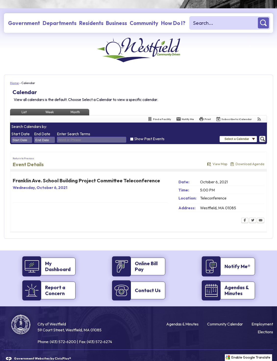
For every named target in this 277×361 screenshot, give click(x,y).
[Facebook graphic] (250, 349)
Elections (265, 323)
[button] (263, 14)
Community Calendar (225, 315)
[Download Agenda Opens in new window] (247, 155)
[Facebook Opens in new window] (244, 212)
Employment (262, 315)
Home (14, 74)
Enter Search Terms (73, 125)
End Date (42, 125)
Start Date (20, 125)
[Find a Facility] (159, 110)
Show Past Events (149, 130)
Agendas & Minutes (182, 315)
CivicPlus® (63, 350)
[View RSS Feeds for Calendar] (259, 110)
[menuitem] (24, 15)
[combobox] (22, 131)
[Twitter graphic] (267, 349)
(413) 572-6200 (63, 333)
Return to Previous (23, 150)
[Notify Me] (185, 110)
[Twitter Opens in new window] (252, 212)
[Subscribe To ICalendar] (234, 110)
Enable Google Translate (248, 357)
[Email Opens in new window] (260, 212)
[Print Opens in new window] (205, 110)
